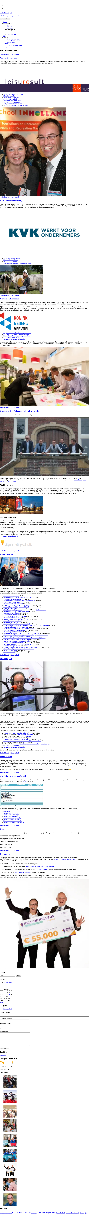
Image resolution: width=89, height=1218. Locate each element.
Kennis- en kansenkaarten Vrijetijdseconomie (16, 105)
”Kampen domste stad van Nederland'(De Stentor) (17, 636)
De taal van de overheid (10, 99)
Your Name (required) (6, 1018)
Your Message (4, 1031)
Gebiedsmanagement (9, 29)
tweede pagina (45, 744)
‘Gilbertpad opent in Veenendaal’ (12, 608)
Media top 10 (6, 658)
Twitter (16, 872)
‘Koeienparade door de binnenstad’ (13, 603)
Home (5, 22)
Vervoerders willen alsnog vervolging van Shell (16, 336)
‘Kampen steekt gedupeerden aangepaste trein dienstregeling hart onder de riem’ (25, 635)
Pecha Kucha (6, 756)
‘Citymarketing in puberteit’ (25, 734)
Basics (9, 25)
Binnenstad (10, 33)
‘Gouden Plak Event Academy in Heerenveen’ (16, 605)
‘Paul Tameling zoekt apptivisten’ (12, 610)
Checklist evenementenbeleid (13, 776)
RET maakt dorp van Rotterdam (12, 258)
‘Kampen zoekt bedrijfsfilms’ (11, 617)
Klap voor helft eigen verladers (12, 337)
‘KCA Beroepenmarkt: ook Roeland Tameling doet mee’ (19, 628)
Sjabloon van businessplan (10, 813)
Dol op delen (5, 854)
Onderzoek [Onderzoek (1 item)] (68, 1215)
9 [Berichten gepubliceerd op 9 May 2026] (9, 995)
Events (3, 829)
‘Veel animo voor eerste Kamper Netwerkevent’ (16, 639)
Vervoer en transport (9, 299)
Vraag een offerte (8, 47)
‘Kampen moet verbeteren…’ (11, 622)
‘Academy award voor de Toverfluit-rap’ (14, 616)
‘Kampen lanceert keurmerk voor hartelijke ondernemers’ (19, 600)
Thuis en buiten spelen (13, 39)
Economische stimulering (11, 201)
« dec (1, 1002)
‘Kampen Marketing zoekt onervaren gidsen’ (15, 627)
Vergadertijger (11, 42)
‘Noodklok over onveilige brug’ (12, 599)
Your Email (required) (6, 1023)
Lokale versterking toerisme (11, 97)
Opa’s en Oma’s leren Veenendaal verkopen (15, 733)
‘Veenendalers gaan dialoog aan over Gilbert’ (16, 607)
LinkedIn (28, 872)
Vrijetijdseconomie (8, 58)
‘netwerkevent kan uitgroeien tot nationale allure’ (17, 641)
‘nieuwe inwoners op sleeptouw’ (12, 621)
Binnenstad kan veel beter (10, 260)
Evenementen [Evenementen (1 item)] (34, 1215)
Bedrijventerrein (11, 34)
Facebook (21, 872)
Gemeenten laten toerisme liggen (12, 102)
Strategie (9, 26)
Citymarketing (7, 23)
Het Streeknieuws (41, 610)
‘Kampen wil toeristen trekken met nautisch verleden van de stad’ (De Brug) (24, 638)
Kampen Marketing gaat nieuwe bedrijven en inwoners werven (21, 633)
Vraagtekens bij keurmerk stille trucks (14, 339)
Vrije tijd (5, 37)
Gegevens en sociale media (14, 45)
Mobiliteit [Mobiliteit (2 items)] (61, 1215)
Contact (5, 43)
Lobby (9, 31)
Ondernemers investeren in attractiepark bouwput (17, 263)
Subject (2, 1028)
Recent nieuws (6, 554)
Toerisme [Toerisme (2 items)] (75, 1215)
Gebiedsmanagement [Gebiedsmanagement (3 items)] (47, 1215)
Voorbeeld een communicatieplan (12, 821)
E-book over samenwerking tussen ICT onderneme (39, 866)
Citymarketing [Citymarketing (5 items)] (21, 1215)
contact (25, 781)
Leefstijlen (10, 28)
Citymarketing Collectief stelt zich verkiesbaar (20, 411)
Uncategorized (15, 54)
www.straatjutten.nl (41, 869)
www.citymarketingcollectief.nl (9, 536)
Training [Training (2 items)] (83, 1215)
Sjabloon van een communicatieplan (13, 822)
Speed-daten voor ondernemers (12, 100)
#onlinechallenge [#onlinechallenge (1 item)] (3, 1058)
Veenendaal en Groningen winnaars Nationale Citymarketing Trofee (22, 741)
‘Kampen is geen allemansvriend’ (12, 631)
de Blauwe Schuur (70, 859)
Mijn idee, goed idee (9, 96)
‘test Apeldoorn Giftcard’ (10, 650)
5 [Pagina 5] (5, 969)
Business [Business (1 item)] (9, 1215)
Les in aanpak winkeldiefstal (11, 261)
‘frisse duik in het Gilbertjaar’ (11, 613)
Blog (4, 36)
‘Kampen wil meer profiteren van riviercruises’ (16, 624)
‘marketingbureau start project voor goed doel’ (16, 619)
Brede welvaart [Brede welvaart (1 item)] (3, 1215)
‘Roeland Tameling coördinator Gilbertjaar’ (15, 630)
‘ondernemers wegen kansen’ (11, 645)
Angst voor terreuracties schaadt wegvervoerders (17, 333)
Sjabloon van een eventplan (11, 816)
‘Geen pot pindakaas (26, 736)
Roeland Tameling (5, 54)
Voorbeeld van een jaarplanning (12, 818)
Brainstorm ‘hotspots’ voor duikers (13, 94)
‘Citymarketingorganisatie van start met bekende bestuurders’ (20, 647)
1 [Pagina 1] (0, 969)
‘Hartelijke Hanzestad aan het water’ (13, 642)
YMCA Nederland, (59, 859)
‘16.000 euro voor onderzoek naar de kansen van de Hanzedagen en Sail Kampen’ (26, 625)
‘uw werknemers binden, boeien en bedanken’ (16, 611)
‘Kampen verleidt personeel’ (11, 596)
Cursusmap (6, 811)
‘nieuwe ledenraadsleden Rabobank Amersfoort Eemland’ (19, 644)
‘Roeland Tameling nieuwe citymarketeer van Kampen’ (18, 649)
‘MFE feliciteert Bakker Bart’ (11, 614)
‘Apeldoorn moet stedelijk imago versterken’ (15, 739)
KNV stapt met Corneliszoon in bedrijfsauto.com (17, 334)
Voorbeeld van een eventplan (11, 814)
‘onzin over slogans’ (9, 652)
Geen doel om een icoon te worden (29, 744)
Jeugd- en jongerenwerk (13, 40)
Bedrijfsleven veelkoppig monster (12, 103)
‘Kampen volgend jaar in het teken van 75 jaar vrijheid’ (18, 597)
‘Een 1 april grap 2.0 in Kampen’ (12, 602)
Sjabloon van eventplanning (11, 819)
